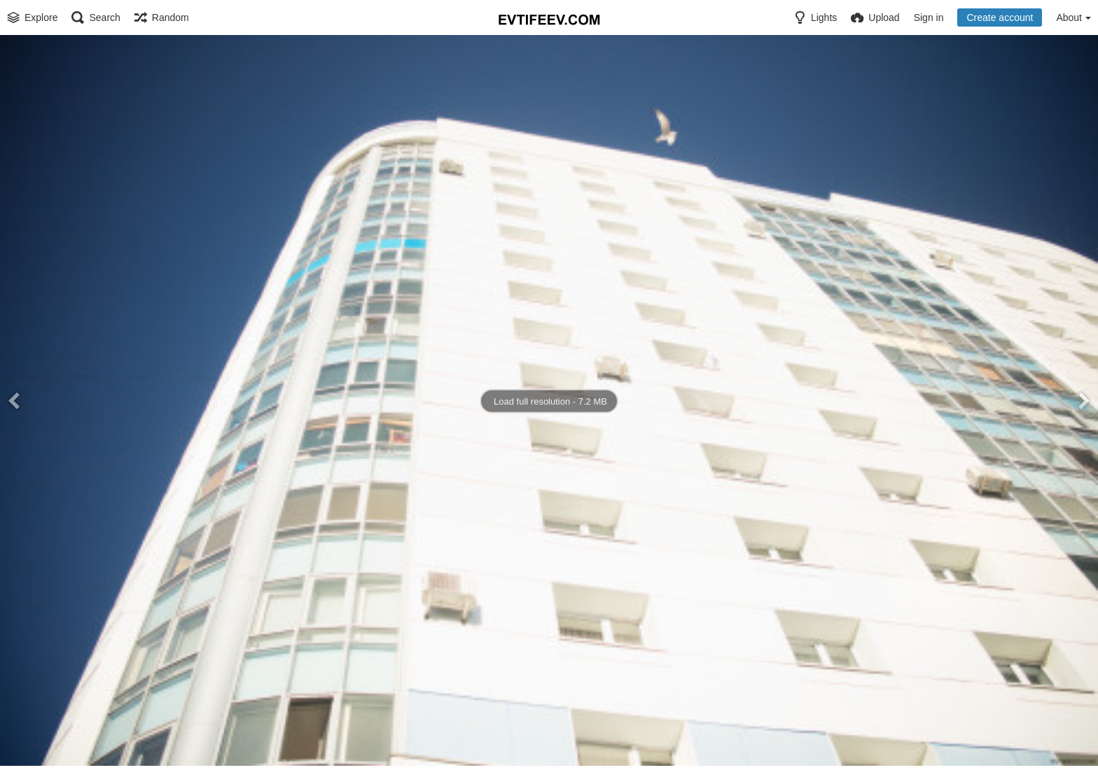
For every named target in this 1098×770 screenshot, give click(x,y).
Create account (999, 17)
